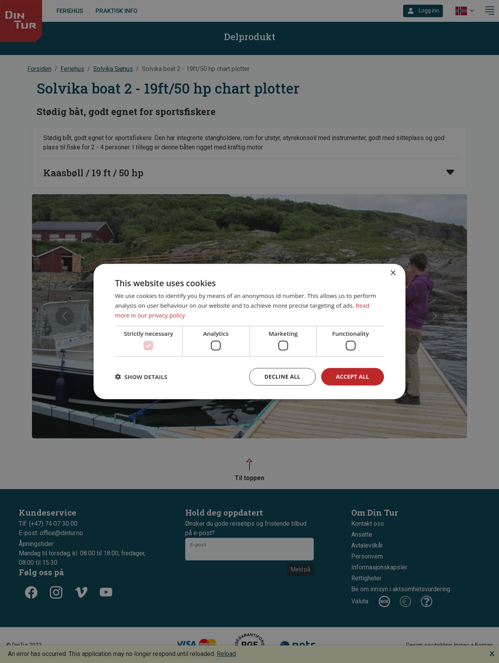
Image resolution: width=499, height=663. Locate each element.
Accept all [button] (352, 376)
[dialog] (249, 331)
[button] (141, 376)
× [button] (393, 273)
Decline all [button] (282, 376)
